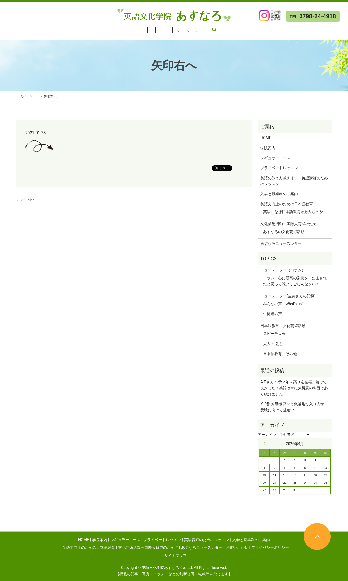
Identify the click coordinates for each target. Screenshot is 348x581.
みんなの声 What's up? (283, 304)
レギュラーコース (55, 28)
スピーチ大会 (274, 333)
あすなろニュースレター (23, 35)
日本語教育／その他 (280, 353)
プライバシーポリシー (270, 547)
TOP (22, 96)
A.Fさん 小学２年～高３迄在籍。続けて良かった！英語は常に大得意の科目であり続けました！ (294, 388)
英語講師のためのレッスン (140, 28)
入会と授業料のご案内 (187, 28)
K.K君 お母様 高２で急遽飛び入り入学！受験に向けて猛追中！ (294, 407)
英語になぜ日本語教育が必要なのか (293, 212)
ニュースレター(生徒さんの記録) (288, 296)
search (87, 35)
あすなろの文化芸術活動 (283, 232)
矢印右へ (27, 199)
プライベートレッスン (94, 28)
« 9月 (265, 443)
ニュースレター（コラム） (282, 270)
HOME (8, 28)
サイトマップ (175, 555)
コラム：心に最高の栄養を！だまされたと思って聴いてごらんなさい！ (295, 281)
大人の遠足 (272, 344)
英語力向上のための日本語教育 (238, 28)
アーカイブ (267, 434)
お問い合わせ (66, 35)
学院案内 (26, 28)
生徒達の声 (272, 314)
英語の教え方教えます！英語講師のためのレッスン (294, 181)
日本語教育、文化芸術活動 (282, 326)
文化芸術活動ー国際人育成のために (305, 28)
